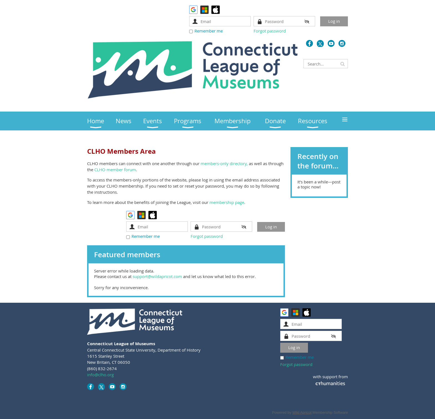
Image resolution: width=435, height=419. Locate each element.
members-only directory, (224, 163)
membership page (226, 202)
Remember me (208, 31)
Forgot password (270, 31)
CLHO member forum (115, 169)
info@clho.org (100, 374)
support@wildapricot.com (157, 276)
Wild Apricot (302, 412)
